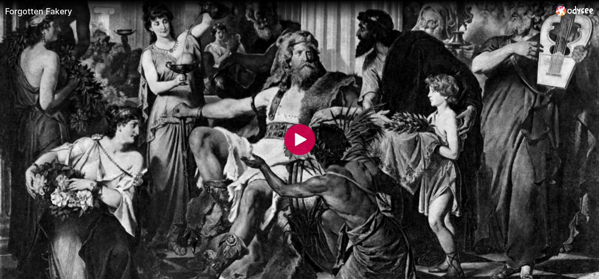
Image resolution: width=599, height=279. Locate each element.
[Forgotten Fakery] (277, 11)
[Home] (575, 10)
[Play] (299, 139)
